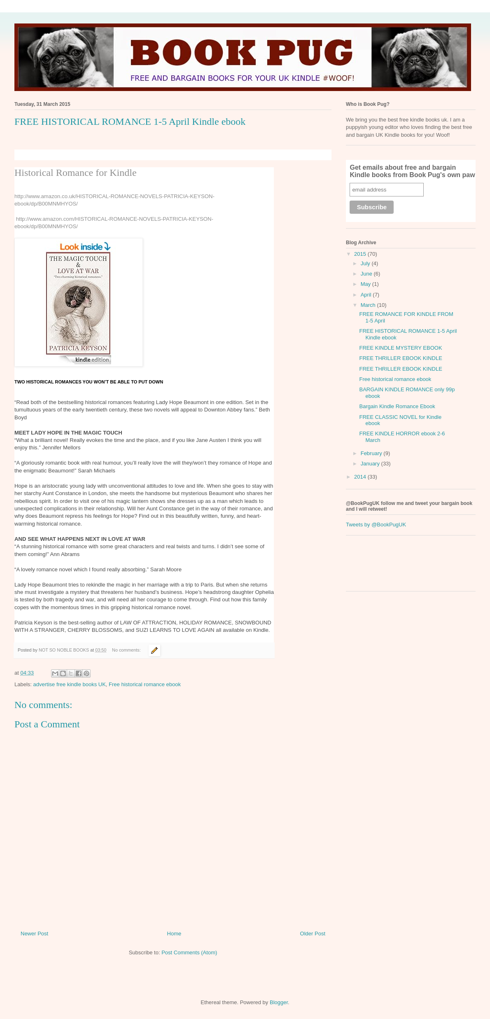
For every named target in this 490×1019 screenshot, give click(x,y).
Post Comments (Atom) (189, 952)
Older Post (312, 933)
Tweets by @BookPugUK (376, 524)
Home (174, 933)
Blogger (279, 1002)
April (367, 295)
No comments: (127, 649)
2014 (361, 477)
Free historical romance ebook (145, 684)
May (366, 284)
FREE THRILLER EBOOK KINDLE (400, 358)
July (366, 263)
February (372, 453)
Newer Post (34, 933)
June (367, 274)
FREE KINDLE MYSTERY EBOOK (400, 348)
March (369, 305)
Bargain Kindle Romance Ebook (397, 406)
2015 (361, 254)
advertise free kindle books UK (69, 684)
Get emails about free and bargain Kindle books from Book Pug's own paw (412, 171)
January (371, 463)
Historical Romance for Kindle (75, 172)
